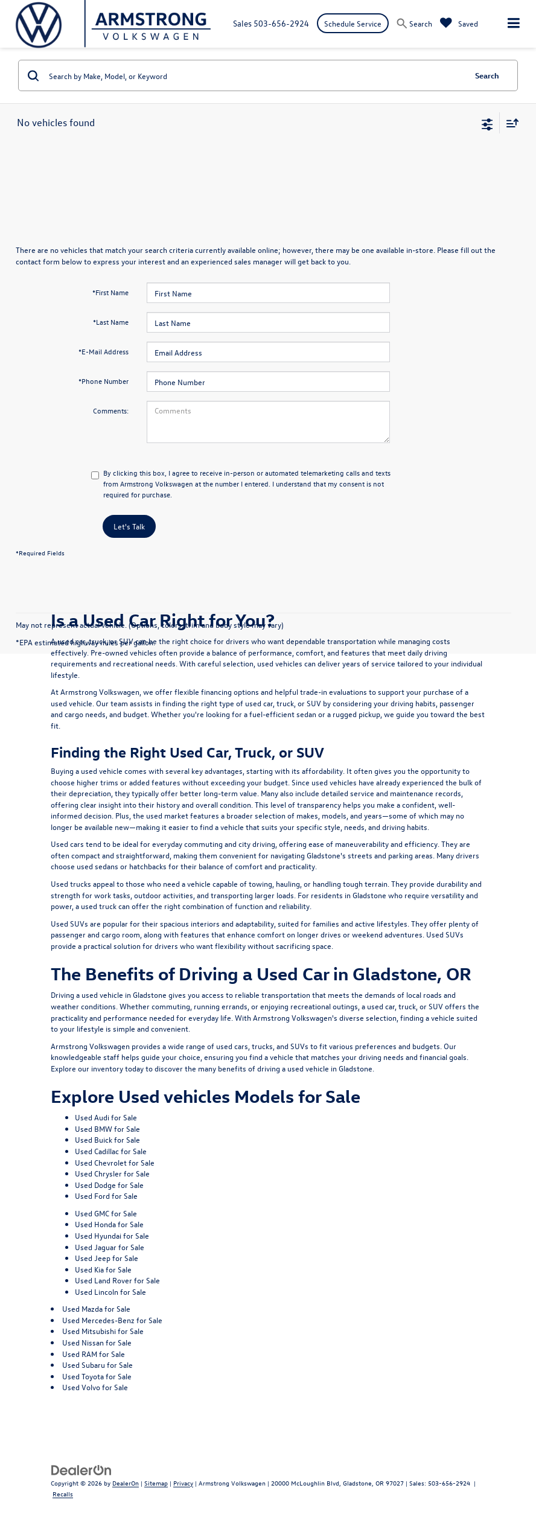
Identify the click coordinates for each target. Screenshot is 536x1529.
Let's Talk (129, 526)
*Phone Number (103, 381)
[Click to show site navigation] (513, 24)
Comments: (111, 410)
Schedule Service (352, 23)
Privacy (183, 1482)
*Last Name (111, 322)
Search (487, 75)
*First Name (110, 292)
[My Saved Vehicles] (459, 23)
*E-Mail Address (103, 351)
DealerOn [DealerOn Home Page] (125, 1482)
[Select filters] (487, 123)
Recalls (63, 1493)
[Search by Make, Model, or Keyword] (255, 75)
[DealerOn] (81, 1469)
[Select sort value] (509, 122)
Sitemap (156, 1482)
